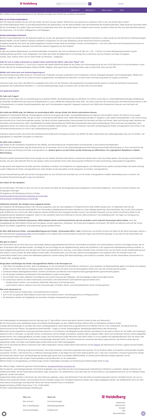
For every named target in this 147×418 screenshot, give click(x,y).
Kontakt (121, 4)
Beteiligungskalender (55, 406)
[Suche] (89, 3)
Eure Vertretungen (54, 401)
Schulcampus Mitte (23, 234)
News (122, 10)
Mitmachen (91, 10)
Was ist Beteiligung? (31, 406)
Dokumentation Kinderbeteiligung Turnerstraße (19, 199)
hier (30, 177)
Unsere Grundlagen (30, 410)
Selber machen (108, 10)
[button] (4, 414)
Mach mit (51, 397)
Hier (1, 145)
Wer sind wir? (28, 401)
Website (97, 345)
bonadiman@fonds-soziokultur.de (61, 366)
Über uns (75, 10)
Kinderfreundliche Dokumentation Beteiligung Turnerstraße (24, 196)
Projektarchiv (52, 410)
